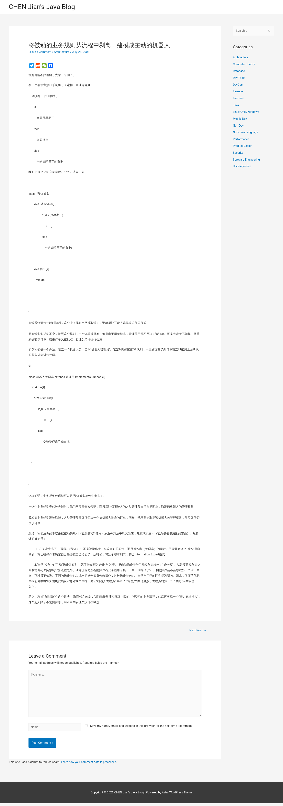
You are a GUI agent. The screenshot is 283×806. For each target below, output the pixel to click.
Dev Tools (239, 78)
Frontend (238, 97)
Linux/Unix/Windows (246, 111)
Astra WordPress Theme (177, 795)
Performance (241, 137)
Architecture (63, 52)
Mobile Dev (240, 117)
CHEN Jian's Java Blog (43, 7)
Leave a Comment (40, 52)
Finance (238, 91)
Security (238, 151)
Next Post (197, 630)
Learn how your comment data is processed (89, 764)
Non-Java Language (246, 131)
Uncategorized (242, 164)
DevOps (238, 84)
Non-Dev (238, 124)
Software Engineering (247, 157)
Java (236, 104)
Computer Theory (244, 64)
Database (239, 71)
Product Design (243, 144)
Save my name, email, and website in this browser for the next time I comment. (141, 728)
